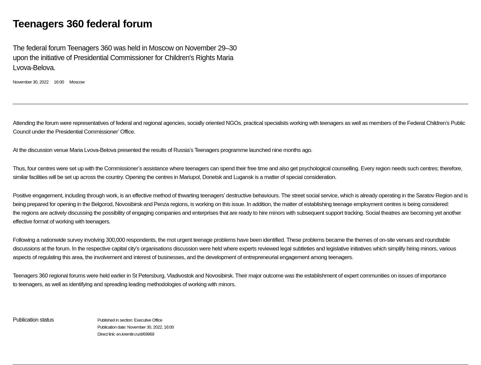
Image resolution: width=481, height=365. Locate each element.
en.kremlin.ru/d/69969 (135, 334)
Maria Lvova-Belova (92, 150)
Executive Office (148, 320)
